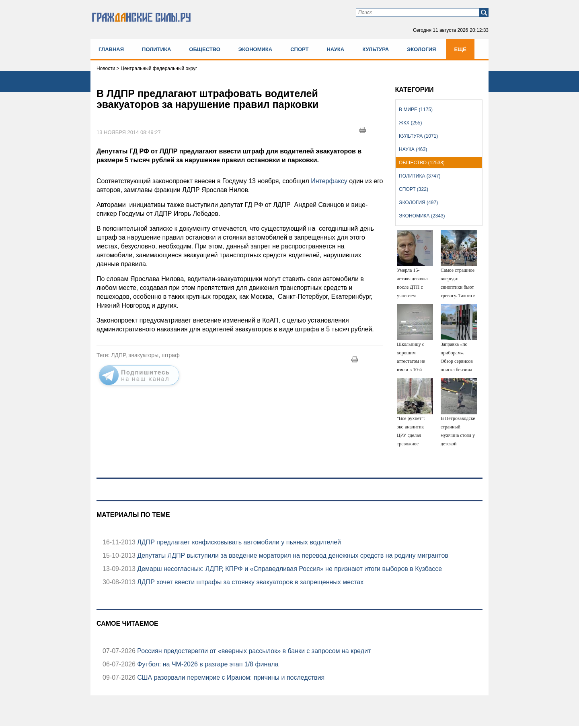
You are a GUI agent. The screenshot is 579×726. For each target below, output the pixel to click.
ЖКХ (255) (410, 123)
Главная (111, 49)
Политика (156, 49)
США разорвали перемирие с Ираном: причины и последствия (230, 677)
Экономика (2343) (422, 216)
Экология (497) (418, 202)
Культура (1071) (418, 136)
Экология (421, 49)
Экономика (255, 49)
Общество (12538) (422, 162)
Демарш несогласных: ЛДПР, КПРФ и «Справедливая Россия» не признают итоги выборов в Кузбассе (289, 568)
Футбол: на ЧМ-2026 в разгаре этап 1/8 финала (207, 664)
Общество (204, 49)
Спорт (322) (413, 189)
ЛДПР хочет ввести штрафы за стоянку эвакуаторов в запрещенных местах (249, 582)
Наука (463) (413, 149)
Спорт (299, 49)
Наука (335, 49)
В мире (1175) (416, 109)
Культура (375, 49)
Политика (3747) (419, 176)
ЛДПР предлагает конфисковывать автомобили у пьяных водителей (238, 542)
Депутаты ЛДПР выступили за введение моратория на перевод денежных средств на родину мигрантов (292, 555)
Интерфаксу (329, 181)
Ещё (460, 49)
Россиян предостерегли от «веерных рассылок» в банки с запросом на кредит (253, 650)
